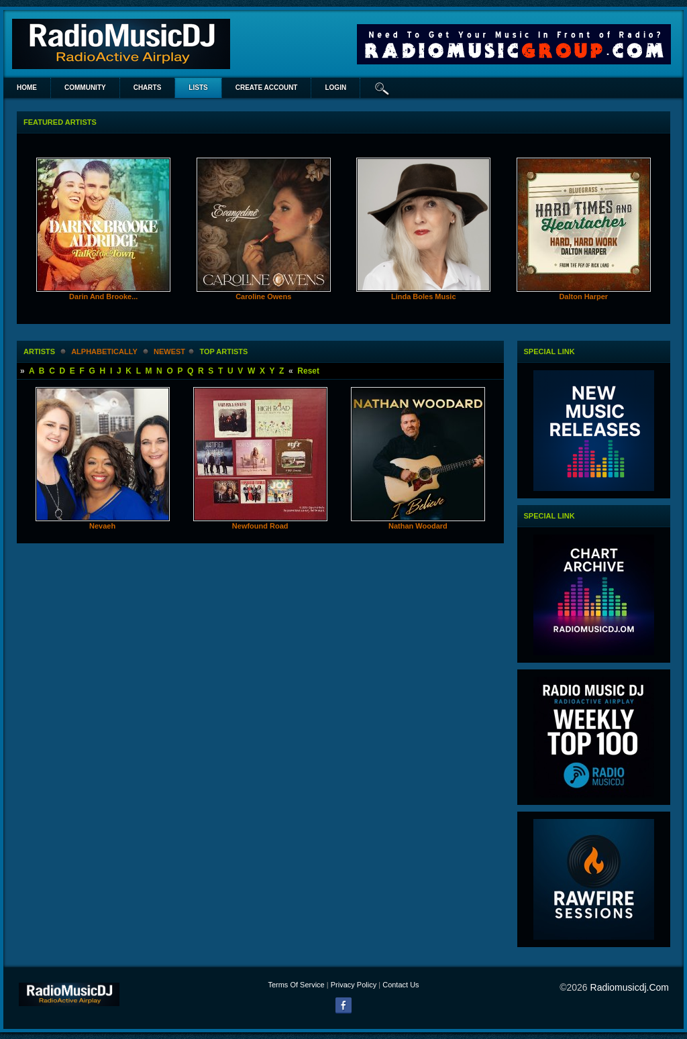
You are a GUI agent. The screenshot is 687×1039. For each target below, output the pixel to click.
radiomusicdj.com (629, 987)
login (335, 87)
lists (198, 87)
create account (266, 87)
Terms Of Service (296, 985)
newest (169, 351)
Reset (308, 371)
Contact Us (400, 985)
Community (85, 87)
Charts (148, 87)
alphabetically (104, 351)
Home (27, 87)
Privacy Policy (353, 985)
